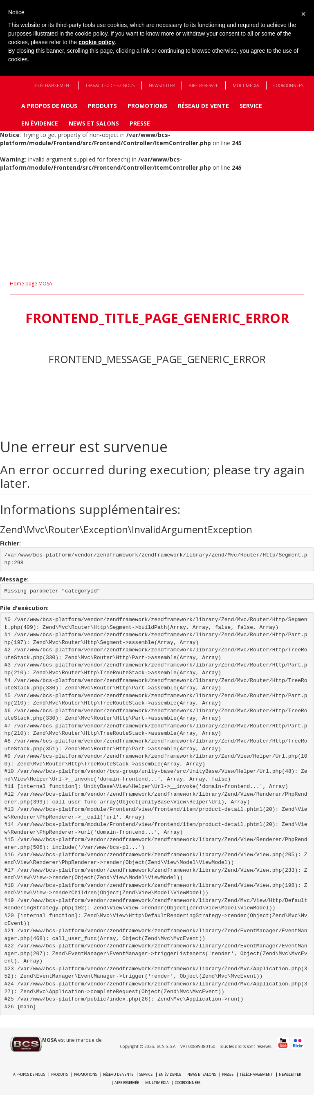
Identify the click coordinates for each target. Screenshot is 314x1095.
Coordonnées (288, 85)
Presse (140, 123)
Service (251, 106)
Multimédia (246, 85)
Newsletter (162, 85)
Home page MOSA (31, 283)
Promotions (147, 106)
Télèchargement (52, 85)
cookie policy (96, 42)
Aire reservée (203, 85)
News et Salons (94, 123)
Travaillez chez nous (110, 85)
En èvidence (39, 123)
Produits (102, 106)
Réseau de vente (203, 106)
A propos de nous (49, 106)
